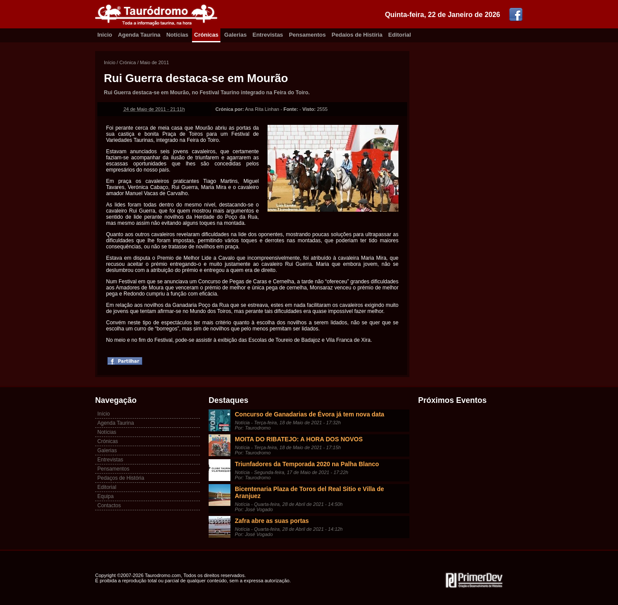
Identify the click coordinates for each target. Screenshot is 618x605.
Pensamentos (307, 34)
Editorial (399, 34)
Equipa (105, 496)
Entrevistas (268, 34)
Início (109, 62)
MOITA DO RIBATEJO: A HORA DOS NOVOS (299, 439)
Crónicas (206, 34)
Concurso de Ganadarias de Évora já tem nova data (309, 414)
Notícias (177, 34)
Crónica (127, 62)
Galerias (235, 34)
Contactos (109, 505)
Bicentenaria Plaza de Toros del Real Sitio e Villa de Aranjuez (309, 492)
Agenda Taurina (139, 34)
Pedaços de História (120, 478)
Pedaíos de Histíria (357, 34)
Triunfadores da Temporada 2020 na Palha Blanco (307, 464)
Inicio (104, 34)
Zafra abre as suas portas (272, 520)
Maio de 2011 (154, 62)
